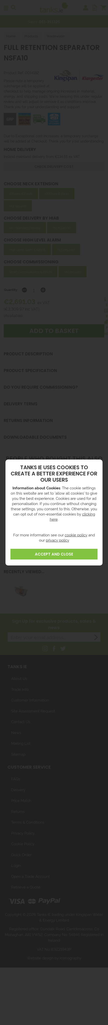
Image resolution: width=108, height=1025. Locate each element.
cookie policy (76, 534)
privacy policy (57, 540)
